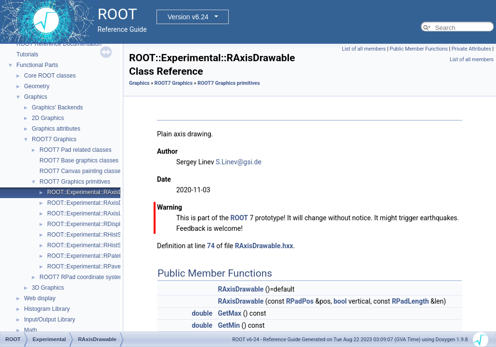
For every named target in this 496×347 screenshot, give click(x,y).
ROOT (239, 218)
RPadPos (299, 301)
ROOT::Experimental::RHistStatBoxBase (99, 245)
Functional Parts (37, 65)
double (202, 313)
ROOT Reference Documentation (59, 43)
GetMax (229, 313)
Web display (39, 298)
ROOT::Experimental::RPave (84, 266)
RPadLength (410, 301)
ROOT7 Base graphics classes (78, 160)
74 (211, 246)
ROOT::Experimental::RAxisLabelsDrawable (103, 213)
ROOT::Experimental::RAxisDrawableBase (101, 203)
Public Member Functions (419, 49)
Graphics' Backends (57, 107)
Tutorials (27, 54)
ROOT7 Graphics (54, 139)
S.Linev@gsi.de (238, 162)
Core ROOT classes (50, 75)
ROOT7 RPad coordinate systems (83, 277)
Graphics (35, 96)
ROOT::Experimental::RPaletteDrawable (98, 256)
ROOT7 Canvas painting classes (81, 171)
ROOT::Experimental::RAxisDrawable (95, 192)
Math (30, 330)
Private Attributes (471, 49)
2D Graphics (48, 118)
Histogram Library (47, 309)
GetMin (229, 325)
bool (340, 301)
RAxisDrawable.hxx (264, 246)
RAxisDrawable (240, 289)
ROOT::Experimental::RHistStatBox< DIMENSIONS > (115, 234)
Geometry (37, 86)
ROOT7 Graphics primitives (74, 181)
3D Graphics (48, 287)
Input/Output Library (49, 319)
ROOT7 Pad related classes (75, 150)
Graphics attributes (56, 128)
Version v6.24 (188, 17)
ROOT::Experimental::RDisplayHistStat (97, 224)
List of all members (364, 49)
